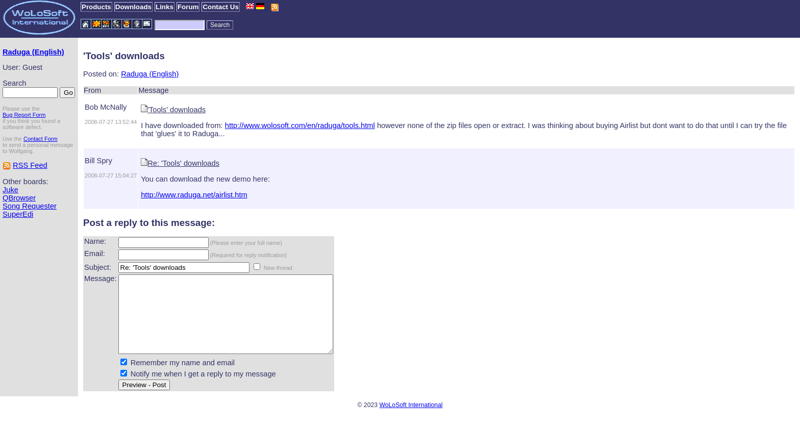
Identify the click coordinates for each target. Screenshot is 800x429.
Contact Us (220, 7)
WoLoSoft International (410, 420)
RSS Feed (30, 165)
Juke (10, 190)
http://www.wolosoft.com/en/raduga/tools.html (300, 125)
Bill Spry (98, 161)
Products (96, 7)
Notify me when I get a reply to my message (203, 389)
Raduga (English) (33, 52)
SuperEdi (18, 214)
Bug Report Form (24, 115)
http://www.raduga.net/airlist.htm (194, 195)
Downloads (133, 7)
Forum (188, 7)
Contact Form (40, 139)
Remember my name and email (183, 378)
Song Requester (30, 206)
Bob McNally (106, 107)
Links (164, 7)
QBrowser (19, 198)
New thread (278, 268)
